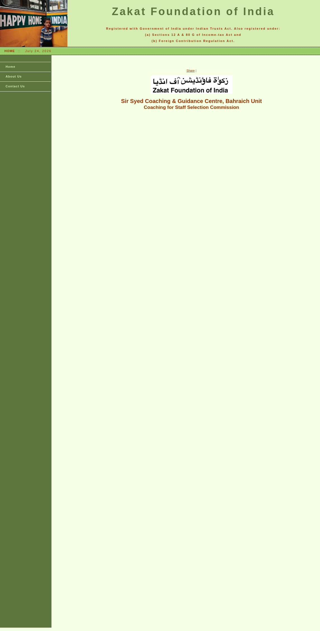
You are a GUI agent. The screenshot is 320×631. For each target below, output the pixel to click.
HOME (9, 51)
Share (191, 70)
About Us (14, 76)
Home (10, 66)
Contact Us (15, 86)
